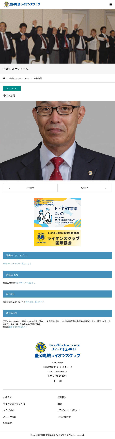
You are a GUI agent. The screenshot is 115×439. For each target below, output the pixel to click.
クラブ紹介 (8, 410)
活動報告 (62, 397)
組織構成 (7, 423)
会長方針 (7, 397)
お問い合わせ (64, 416)
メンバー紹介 (9, 416)
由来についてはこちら (18, 327)
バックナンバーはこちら (25, 283)
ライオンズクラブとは (14, 404)
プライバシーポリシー (68, 410)
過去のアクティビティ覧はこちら (17, 263)
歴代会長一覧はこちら (35, 302)
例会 (60, 404)
